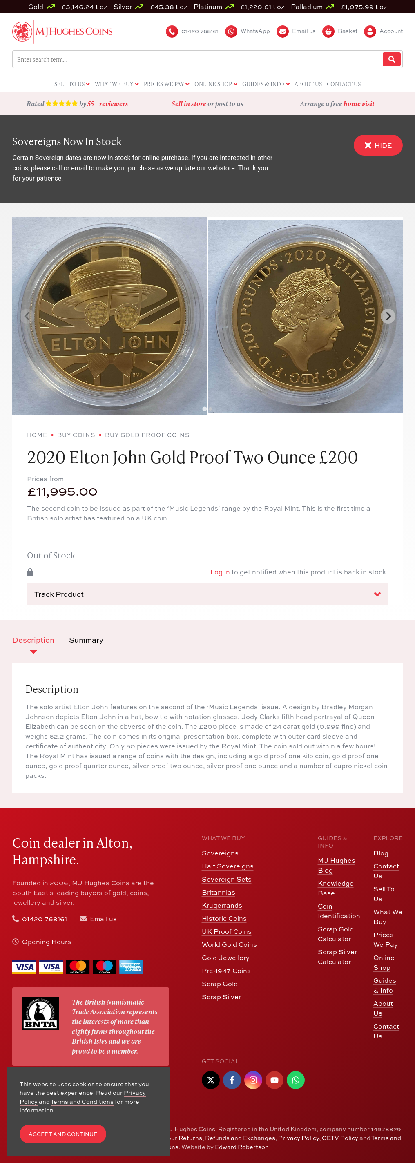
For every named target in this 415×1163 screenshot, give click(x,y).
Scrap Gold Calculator (336, 933)
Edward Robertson (242, 1147)
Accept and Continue (63, 1134)
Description (33, 639)
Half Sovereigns (228, 866)
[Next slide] (388, 316)
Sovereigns (220, 852)
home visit (359, 103)
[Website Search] (392, 59)
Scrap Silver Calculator (337, 956)
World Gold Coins (229, 944)
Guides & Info (384, 985)
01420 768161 (44, 918)
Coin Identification (339, 910)
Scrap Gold (220, 983)
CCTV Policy (340, 1138)
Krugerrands (222, 905)
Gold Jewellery (226, 957)
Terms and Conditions (82, 1101)
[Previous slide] (27, 316)
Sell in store (189, 103)
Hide (378, 145)
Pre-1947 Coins (226, 970)
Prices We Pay (385, 939)
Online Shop (384, 962)
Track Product (207, 594)
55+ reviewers (107, 103)
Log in (220, 571)
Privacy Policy (298, 1138)
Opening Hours (46, 941)
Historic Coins (224, 918)
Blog (380, 852)
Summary (86, 639)
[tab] (204, 409)
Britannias (218, 892)
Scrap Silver (221, 996)
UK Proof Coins (227, 931)
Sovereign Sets (227, 879)
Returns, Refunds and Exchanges (226, 1138)
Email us (103, 918)
